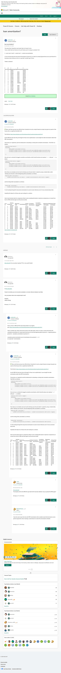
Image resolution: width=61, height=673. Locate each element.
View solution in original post (11, 229)
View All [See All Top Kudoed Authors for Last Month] (6, 633)
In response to (9, 124)
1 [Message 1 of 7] (8, 104)
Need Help (10, 101)
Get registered (4, 6)
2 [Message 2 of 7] (8, 304)
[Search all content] (44, 19)
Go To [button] (55, 16)
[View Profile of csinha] (17, 481)
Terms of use (3, 664)
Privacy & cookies (4, 662)
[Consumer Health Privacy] (16, 669)
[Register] (7, 565)
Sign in (46, 15)
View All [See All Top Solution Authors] (6, 606)
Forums (17, 26)
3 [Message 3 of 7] (11, 342)
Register (41, 15)
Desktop (39, 26)
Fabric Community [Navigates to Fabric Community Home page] (14, 10)
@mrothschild (7, 263)
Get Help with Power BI (28, 26)
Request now (47, 21)
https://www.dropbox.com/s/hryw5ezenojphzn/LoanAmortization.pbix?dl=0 (26, 134)
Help (50, 15)
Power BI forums (8, 26)
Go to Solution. (32, 96)
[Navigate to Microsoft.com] (4, 10)
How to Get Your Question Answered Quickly (14, 579)
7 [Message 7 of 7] (8, 268)
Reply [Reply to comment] (54, 238)
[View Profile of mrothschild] (10, 40)
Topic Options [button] (52, 34)
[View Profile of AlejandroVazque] (19, 508)
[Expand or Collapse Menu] (2, 13)
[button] (45, 34)
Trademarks (3, 666)
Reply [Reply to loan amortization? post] (54, 108)
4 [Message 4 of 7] (8, 234)
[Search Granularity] (23, 19)
